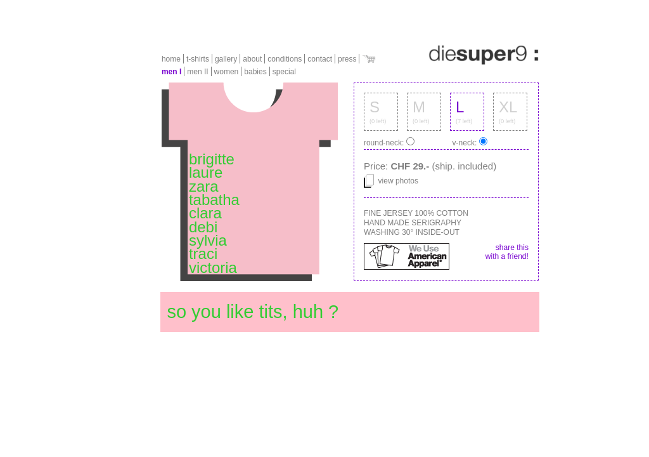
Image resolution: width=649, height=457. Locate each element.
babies (255, 71)
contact (319, 59)
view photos (391, 180)
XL (508, 107)
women (226, 71)
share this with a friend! (507, 252)
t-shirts (197, 59)
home (171, 59)
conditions (284, 59)
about (252, 59)
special (284, 71)
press (347, 59)
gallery (226, 59)
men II (197, 71)
